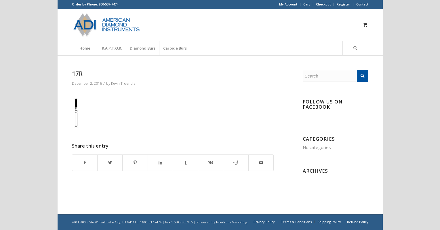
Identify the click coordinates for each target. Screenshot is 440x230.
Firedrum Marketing (231, 222)
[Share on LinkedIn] (160, 163)
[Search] (355, 48)
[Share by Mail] (261, 163)
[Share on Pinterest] (135, 163)
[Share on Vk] (210, 163)
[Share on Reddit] (235, 163)
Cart (306, 4)
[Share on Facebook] (84, 163)
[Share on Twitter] (110, 163)
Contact (362, 4)
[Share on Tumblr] (185, 163)
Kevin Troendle (123, 83)
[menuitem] (288, 4)
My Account (288, 4)
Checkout (323, 4)
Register (343, 4)
